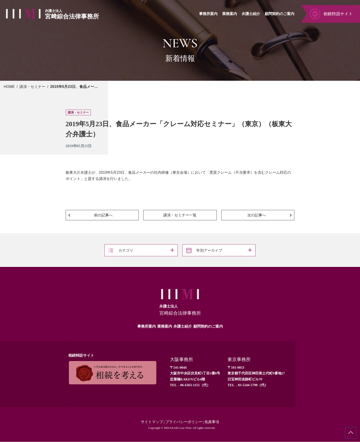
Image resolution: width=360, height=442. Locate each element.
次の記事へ (256, 215)
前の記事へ (103, 215)
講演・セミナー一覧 (180, 215)
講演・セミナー (32, 87)
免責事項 (211, 422)
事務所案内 (146, 326)
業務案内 (164, 326)
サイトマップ (152, 422)
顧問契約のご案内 (208, 326)
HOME (9, 87)
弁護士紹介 (182, 326)
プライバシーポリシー (183, 422)
